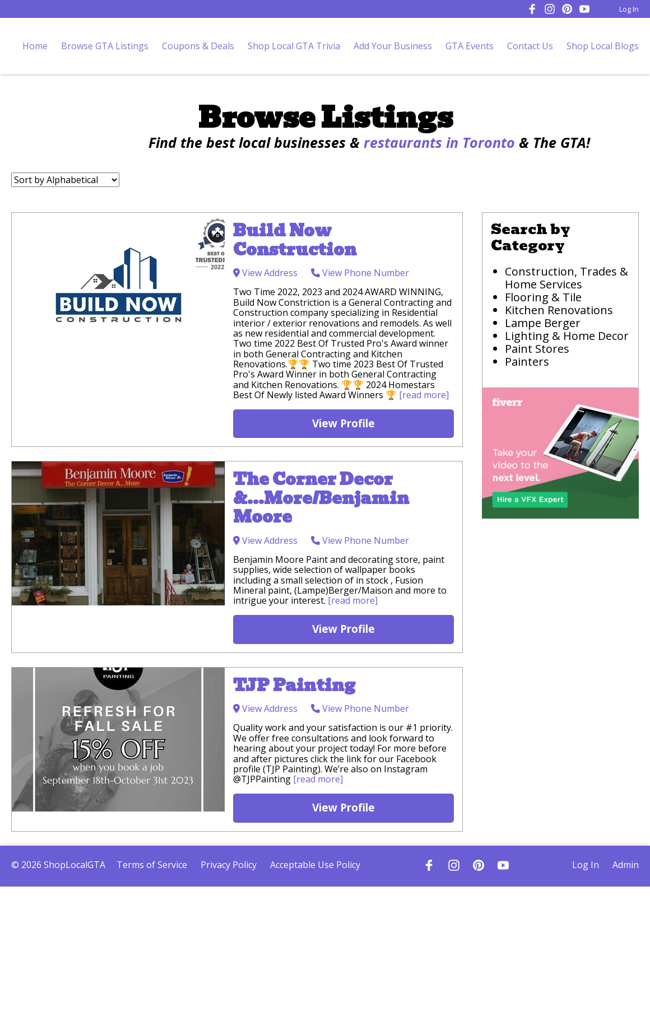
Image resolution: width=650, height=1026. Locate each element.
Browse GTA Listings (104, 46)
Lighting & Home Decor (567, 335)
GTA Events (469, 46)
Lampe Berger (543, 322)
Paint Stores (537, 348)
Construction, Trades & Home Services (566, 278)
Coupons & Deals (198, 46)
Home (35, 46)
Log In (629, 9)
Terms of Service (152, 865)
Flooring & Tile (543, 297)
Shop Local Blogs (603, 46)
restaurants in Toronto (439, 142)
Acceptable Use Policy (315, 865)
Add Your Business (393, 46)
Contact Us (530, 46)
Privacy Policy (229, 865)
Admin (625, 865)
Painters (527, 361)
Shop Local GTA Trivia (294, 46)
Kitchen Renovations (559, 310)
